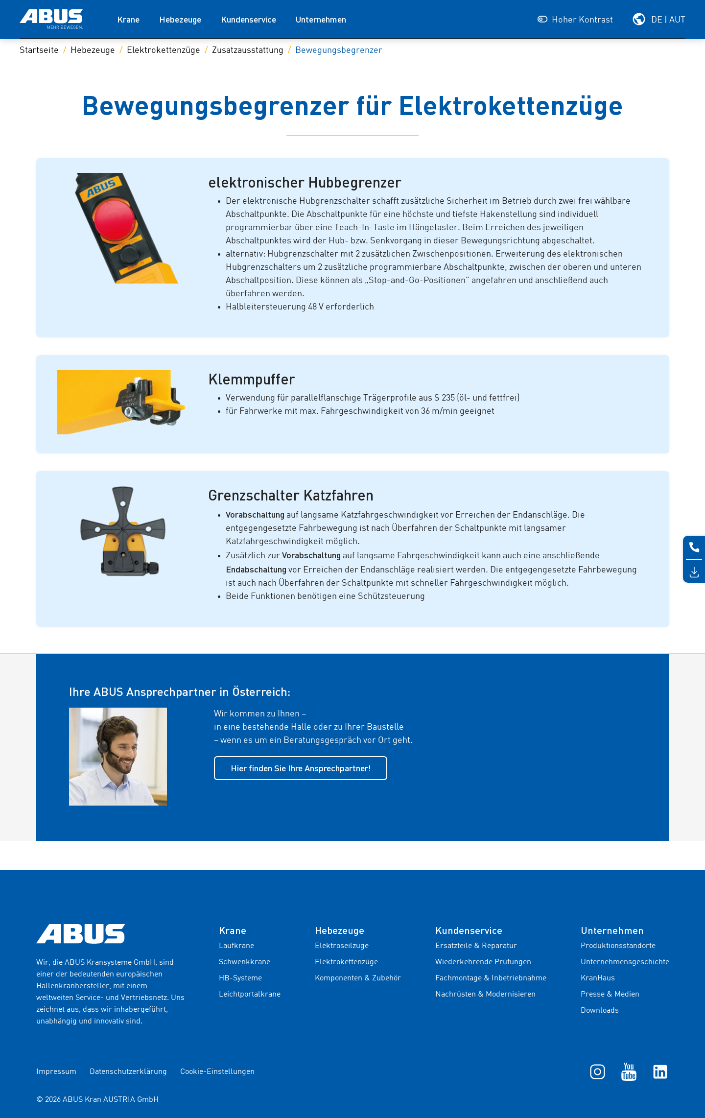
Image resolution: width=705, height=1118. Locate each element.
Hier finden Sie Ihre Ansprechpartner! (301, 767)
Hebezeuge (180, 19)
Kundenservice (248, 19)
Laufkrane (236, 946)
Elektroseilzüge (342, 946)
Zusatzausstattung (247, 50)
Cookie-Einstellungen (217, 1072)
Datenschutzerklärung (128, 1072)
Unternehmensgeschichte (625, 962)
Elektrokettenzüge (163, 50)
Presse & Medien (610, 995)
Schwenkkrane (244, 962)
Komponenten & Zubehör (358, 978)
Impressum (56, 1072)
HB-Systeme (240, 978)
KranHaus (598, 978)
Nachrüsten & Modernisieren (485, 995)
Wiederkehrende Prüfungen (483, 962)
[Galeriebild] (126, 228)
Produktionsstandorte (618, 946)
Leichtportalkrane (250, 995)
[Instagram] (597, 1071)
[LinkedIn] (660, 1071)
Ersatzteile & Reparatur (476, 946)
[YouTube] (629, 1071)
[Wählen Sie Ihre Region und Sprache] (658, 19)
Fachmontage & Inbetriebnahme (490, 978)
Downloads (600, 1011)
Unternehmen (321, 19)
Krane (128, 19)
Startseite (39, 50)
